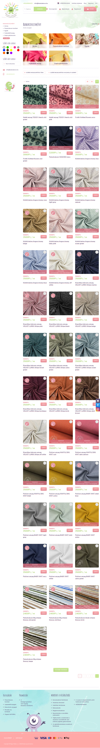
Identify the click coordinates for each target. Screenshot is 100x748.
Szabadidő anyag (9, 33)
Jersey (6, 26)
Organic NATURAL (10, 714)
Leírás (44, 112)
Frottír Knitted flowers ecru (85, 117)
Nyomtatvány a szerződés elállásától (60, 714)
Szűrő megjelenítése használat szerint (62, 72)
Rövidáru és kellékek (8, 711)
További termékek (61, 670)
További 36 (6, 38)
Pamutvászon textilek (11, 28)
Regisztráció (76, 9)
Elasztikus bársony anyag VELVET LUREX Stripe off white (34, 453)
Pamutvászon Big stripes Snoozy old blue (58, 619)
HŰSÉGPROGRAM (63, 3)
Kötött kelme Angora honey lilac (87, 159)
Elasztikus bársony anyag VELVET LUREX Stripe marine (86, 284)
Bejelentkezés (64, 9)
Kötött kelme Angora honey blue (35, 283)
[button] (12, 64)
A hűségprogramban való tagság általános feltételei (27, 703)
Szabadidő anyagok (10, 705)
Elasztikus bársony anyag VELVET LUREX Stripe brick (59, 410)
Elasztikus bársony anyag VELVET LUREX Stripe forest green (33, 367)
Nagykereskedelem (59, 711)
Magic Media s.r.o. (14, 744)
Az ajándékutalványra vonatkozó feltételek (62, 725)
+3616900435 (27, 3)
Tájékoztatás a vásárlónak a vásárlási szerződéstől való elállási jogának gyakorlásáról (62, 720)
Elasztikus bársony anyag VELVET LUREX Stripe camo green (59, 367)
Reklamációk (56, 708)
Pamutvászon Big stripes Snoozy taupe (32, 660)
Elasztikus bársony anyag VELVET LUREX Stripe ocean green (85, 367)
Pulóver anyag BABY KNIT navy (34, 576)
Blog (85, 3)
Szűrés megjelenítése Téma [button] (35, 72)
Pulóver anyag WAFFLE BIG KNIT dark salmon (85, 453)
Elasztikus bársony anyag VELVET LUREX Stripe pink (32, 325)
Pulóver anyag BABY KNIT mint (60, 535)
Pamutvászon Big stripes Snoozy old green (32, 619)
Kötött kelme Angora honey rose (35, 200)
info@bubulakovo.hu (41, 3)
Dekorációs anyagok (11, 707)
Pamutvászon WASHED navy (59, 157)
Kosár (90, 9)
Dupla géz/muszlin (9, 35)
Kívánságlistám (51, 9)
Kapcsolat (90, 3)
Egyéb (6, 31)
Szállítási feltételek (77, 3)
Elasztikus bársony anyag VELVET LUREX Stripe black (59, 325)
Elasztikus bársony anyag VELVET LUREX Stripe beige (85, 325)
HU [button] (96, 3)
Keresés (40, 9)
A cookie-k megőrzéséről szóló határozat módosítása (85, 701)
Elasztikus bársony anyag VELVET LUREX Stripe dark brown (85, 411)
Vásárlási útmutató (58, 703)
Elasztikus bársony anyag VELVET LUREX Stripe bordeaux (34, 410)
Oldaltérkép (8, 738)
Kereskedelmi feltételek (60, 700)
